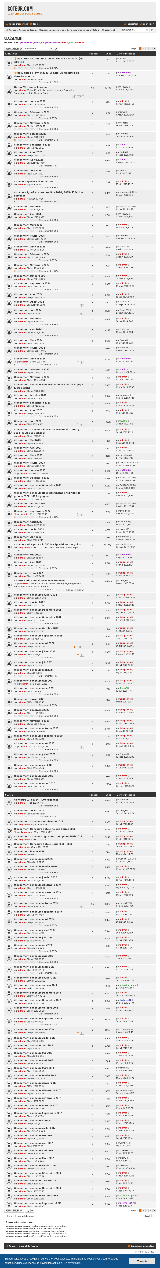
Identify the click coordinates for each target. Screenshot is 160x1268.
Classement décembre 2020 (31, 710)
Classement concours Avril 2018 (33, 1060)
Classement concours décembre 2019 (37, 884)
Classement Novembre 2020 (32, 720)
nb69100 (124, 72)
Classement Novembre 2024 (32, 265)
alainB (123, 1157)
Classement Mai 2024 (27, 318)
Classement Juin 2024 (28, 310)
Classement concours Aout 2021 (34, 643)
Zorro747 (124, 1142)
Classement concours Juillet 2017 (34, 1128)
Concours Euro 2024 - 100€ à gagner (36, 799)
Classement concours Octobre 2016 (36, 1195)
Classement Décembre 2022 (31, 477)
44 (72, 590)
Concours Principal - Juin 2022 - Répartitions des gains (47, 544)
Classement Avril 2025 (28, 214)
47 (83, 590)
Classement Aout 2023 (28, 410)
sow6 (122, 112)
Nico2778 (124, 310)
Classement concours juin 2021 (33, 662)
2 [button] (143, 48)
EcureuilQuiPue (127, 858)
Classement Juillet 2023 (29, 810)
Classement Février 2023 (29, 462)
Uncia (37, 42)
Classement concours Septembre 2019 (38, 911)
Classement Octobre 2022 (30, 503)
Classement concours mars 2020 (34, 783)
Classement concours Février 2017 (35, 1165)
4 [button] (150, 48)
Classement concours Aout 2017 (34, 1120)
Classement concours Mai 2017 (33, 1135)
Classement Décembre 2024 (32, 254)
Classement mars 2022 (28, 573)
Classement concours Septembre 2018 (38, 1018)
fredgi (123, 122)
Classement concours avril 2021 (33, 680)
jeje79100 (124, 521)
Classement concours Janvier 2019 (35, 985)
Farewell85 (125, 1150)
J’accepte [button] (142, 1261)
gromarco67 (26, 42)
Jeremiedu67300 (128, 462)
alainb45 (124, 301)
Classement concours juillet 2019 (34, 930)
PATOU (123, 421)
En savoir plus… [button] (73, 1263)
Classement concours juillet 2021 (34, 651)
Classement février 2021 (29, 851)
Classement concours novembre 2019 (37, 892)
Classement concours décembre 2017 (37, 1090)
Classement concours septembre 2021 (38, 635)
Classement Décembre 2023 (31, 369)
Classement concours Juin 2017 (33, 1143)
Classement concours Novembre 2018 (37, 1000)
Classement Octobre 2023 (30, 395)
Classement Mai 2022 (27, 554)
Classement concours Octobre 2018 (36, 1007)
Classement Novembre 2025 (31, 123)
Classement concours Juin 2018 (33, 1045)
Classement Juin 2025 (27, 170)
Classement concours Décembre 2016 (37, 1173)
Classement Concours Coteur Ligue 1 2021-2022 (43, 844)
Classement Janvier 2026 (29, 101)
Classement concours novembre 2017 (37, 1098)
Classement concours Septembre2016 (37, 1203)
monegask (125, 1029)
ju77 (122, 170)
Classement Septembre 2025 (32, 144)
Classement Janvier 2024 (30, 358)
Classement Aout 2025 (28, 152)
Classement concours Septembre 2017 (38, 1113)
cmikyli (123, 1067)
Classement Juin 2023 (27, 421)
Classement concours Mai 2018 (33, 1053)
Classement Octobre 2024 (30, 275)
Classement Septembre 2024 (32, 283)
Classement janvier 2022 (29, 602)
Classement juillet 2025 (28, 159)
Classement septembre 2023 (32, 402)
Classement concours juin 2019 (33, 765)
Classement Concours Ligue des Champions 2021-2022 (48, 836)
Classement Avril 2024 (28, 329)
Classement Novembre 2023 (31, 377)
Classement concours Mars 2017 (34, 1158)
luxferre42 (125, 1000)
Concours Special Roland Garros (33, 181)
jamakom (125, 455)
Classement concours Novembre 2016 (37, 1188)
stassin (123, 58)
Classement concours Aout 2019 (34, 919)
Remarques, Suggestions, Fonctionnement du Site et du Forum (45, 91)
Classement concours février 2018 (35, 1075)
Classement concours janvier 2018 (35, 1083)
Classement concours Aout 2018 (34, 1029)
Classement (13, 38)
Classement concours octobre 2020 (36, 728)
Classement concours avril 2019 (33, 776)
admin (64, 42)
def (71, 42)
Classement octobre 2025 (30, 133)
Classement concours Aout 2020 (34, 743)
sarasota (124, 395)
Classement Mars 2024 (28, 340)
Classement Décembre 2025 (31, 112)
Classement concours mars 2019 (34, 966)
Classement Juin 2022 (27, 537)
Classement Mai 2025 (27, 206)
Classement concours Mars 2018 (34, 1068)
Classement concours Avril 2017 (33, 1150)
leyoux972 (125, 903)
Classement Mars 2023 (28, 455)
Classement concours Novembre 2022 (38, 485)
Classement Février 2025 (29, 235)
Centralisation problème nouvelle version (39, 580)
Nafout (123, 246)
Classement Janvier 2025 (29, 246)
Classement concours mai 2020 (33, 859)
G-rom (57, 42)
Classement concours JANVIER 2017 (35, 1180)
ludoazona (125, 1090)
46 (79, 590)
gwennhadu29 (127, 192)
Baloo (123, 340)
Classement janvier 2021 (29, 699)
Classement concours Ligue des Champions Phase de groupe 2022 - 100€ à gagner (47, 494)
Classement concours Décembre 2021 (37, 609)
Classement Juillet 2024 (29, 301)
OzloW (123, 688)
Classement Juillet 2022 (29, 529)
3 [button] (147, 48)
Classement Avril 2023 (28, 447)
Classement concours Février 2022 (35, 594)
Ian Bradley (149, 1252)
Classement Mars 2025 (28, 225)
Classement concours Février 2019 (35, 977)
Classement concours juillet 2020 (34, 754)
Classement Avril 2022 (28, 562)
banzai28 (124, 529)
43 (68, 590)
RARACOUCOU (127, 206)
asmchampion (128, 985)
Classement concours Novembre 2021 (37, 617)
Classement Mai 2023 (27, 440)
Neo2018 (124, 86)
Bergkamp (46, 42)
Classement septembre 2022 (32, 511)
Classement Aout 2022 (28, 522)
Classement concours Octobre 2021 (36, 628)
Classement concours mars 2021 (34, 688)
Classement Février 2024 (29, 347)
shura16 (124, 510)
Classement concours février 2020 (35, 866)
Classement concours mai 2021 (33, 669)
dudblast (124, 536)
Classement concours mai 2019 (33, 945)
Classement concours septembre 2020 (38, 735)
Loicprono (79, 42)
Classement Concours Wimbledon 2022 (38, 821)
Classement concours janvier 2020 (35, 877)
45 (75, 590)
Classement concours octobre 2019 (36, 903)
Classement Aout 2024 (28, 294)
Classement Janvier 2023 (29, 470)
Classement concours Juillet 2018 (34, 1038)
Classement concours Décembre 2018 (37, 992)
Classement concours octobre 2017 (36, 1105)
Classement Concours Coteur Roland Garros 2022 (45, 829)
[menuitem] (25, 24)
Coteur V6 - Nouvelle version (31, 87)
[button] (154, 48)
